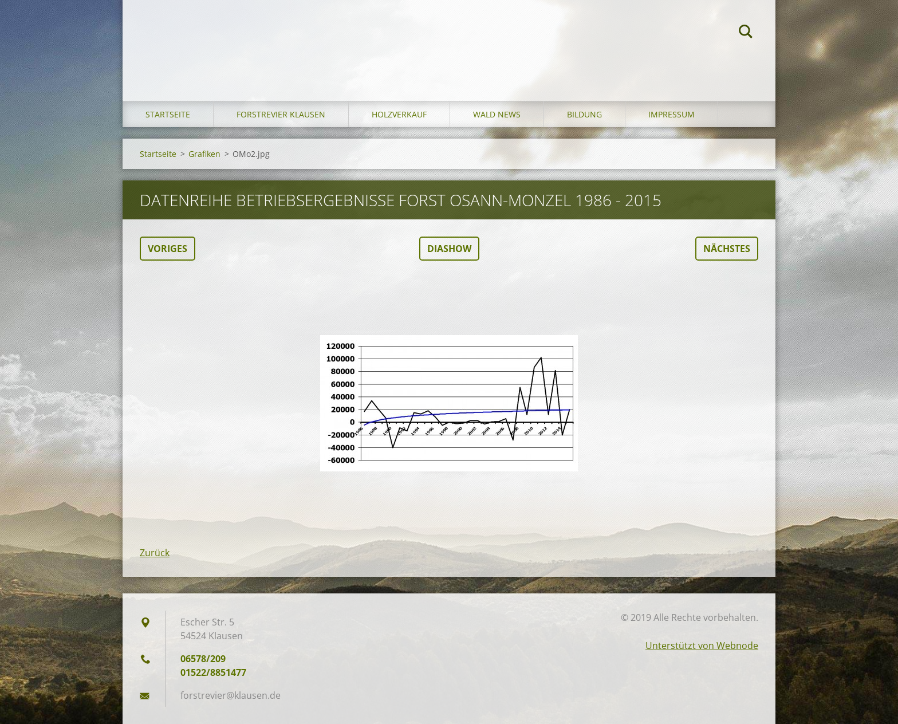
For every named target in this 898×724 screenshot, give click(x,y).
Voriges (167, 248)
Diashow (449, 248)
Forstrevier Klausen (281, 114)
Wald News (497, 114)
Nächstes (726, 248)
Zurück (155, 552)
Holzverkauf (399, 114)
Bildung (584, 114)
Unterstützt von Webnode (701, 645)
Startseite (167, 114)
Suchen (746, 33)
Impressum (671, 114)
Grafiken (204, 153)
